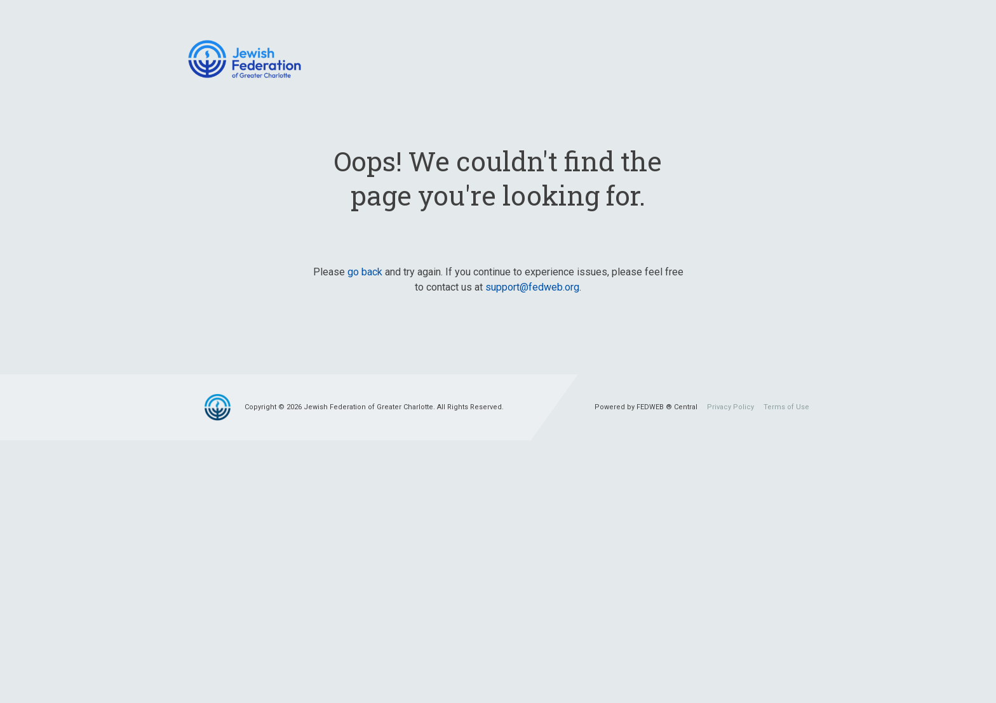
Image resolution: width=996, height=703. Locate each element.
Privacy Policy (730, 407)
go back (364, 272)
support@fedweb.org (532, 287)
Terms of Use (786, 407)
